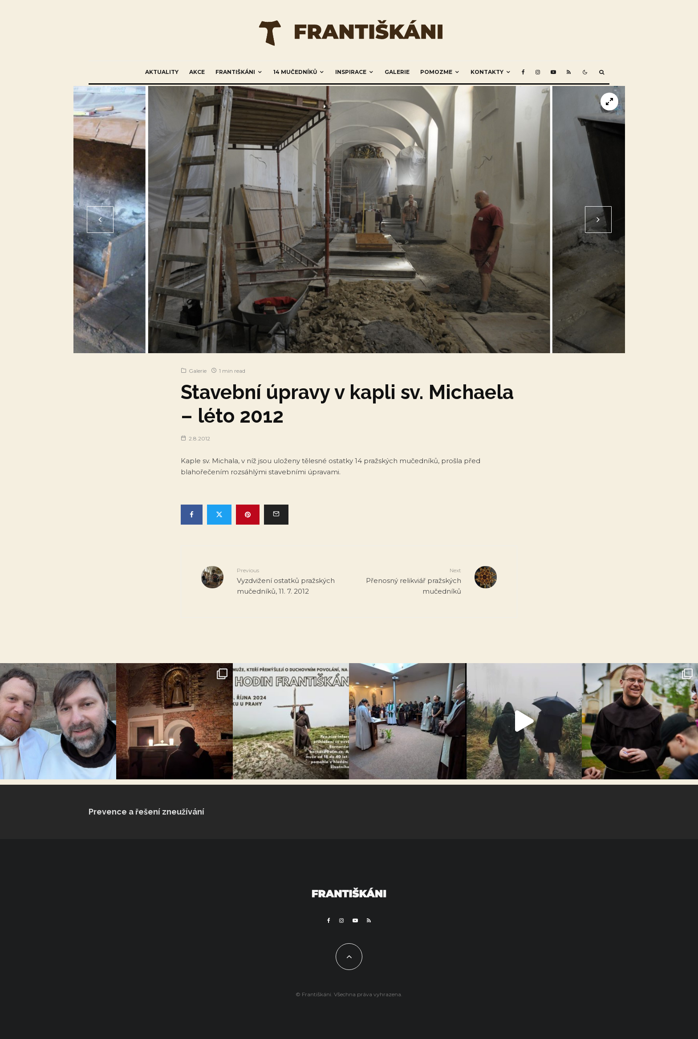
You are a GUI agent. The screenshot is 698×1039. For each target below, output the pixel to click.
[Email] (276, 515)
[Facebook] (523, 72)
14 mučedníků (295, 72)
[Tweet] (219, 515)
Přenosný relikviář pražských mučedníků (408, 580)
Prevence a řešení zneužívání (146, 811)
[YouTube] (553, 72)
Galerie (397, 72)
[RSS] (568, 72)
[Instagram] (537, 72)
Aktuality (162, 72)
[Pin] (248, 515)
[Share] (192, 515)
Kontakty (487, 72)
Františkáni (235, 72)
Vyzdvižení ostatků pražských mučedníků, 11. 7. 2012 (289, 580)
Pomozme (436, 72)
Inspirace (350, 72)
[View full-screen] (609, 101)
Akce (197, 72)
